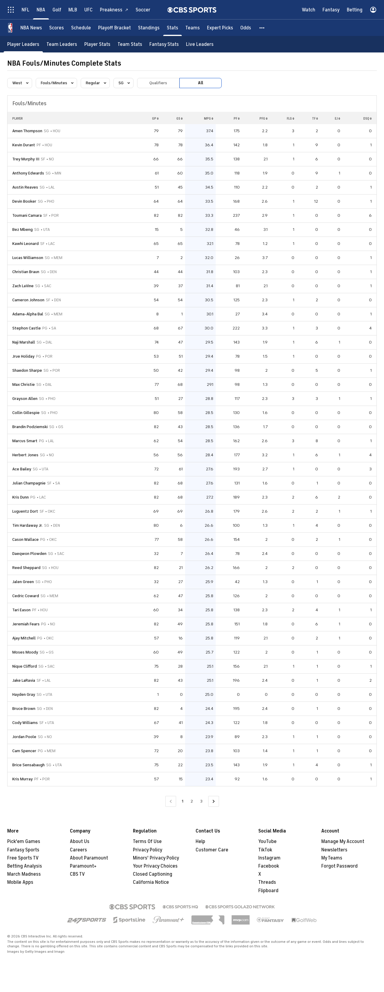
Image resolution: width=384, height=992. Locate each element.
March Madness (24, 874)
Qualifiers (158, 82)
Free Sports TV (23, 858)
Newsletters (334, 850)
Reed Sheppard (26, 567)
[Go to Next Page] (213, 801)
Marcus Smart (25, 440)
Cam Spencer (24, 750)
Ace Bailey (21, 469)
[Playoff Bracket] (114, 27)
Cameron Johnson (28, 299)
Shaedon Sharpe (27, 370)
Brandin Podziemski (30, 426)
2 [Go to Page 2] (191, 801)
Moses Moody (25, 652)
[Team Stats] (130, 44)
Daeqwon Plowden (29, 553)
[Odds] (246, 27)
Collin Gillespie (26, 412)
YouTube (267, 842)
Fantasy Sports (23, 850)
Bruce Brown (23, 708)
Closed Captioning (152, 874)
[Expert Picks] (220, 27)
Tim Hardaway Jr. (27, 525)
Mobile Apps (20, 882)
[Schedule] (81, 27)
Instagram (269, 858)
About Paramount (89, 858)
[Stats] (172, 27)
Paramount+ (83, 866)
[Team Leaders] (62, 44)
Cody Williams (25, 722)
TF (315, 118)
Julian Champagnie (29, 483)
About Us (79, 842)
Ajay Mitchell (24, 638)
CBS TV (77, 874)
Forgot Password (339, 866)
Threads (267, 882)
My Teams (331, 858)
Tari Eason (21, 609)
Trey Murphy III (25, 159)
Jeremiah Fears (26, 624)
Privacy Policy (147, 850)
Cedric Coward (25, 595)
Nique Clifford (24, 666)
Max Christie (23, 384)
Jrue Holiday (23, 356)
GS (179, 118)
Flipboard (268, 891)
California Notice (151, 882)
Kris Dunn (20, 497)
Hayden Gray (23, 694)
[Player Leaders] (23, 44)
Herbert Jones (25, 454)
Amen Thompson (27, 130)
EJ (337, 118)
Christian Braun (25, 271)
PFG (264, 118)
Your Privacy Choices (155, 866)
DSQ (367, 118)
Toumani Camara (27, 215)
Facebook (268, 866)
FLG (290, 118)
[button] (262, 27)
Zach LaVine (23, 285)
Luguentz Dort (25, 511)
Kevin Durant (23, 144)
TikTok (265, 850)
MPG (208, 118)
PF (237, 118)
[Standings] (148, 27)
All (200, 82)
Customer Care (212, 850)
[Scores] (57, 27)
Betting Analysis (24, 866)
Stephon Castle (26, 328)
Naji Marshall (23, 342)
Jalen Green (23, 581)
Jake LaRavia (23, 680)
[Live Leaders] (199, 44)
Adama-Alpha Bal (27, 314)
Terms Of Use (147, 842)
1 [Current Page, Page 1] (182, 801)
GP (155, 118)
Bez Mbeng (22, 229)
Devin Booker (24, 201)
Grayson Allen (25, 398)
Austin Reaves (25, 187)
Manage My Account (342, 842)
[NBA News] (31, 27)
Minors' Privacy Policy (156, 858)
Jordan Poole (24, 736)
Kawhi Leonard (25, 243)
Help (200, 842)
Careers (78, 850)
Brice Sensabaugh (28, 764)
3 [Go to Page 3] (201, 801)
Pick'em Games (23, 842)
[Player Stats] (97, 44)
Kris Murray (22, 779)
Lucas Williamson (27, 257)
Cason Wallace (25, 539)
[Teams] (192, 27)
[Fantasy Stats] (164, 44)
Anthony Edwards (28, 173)
